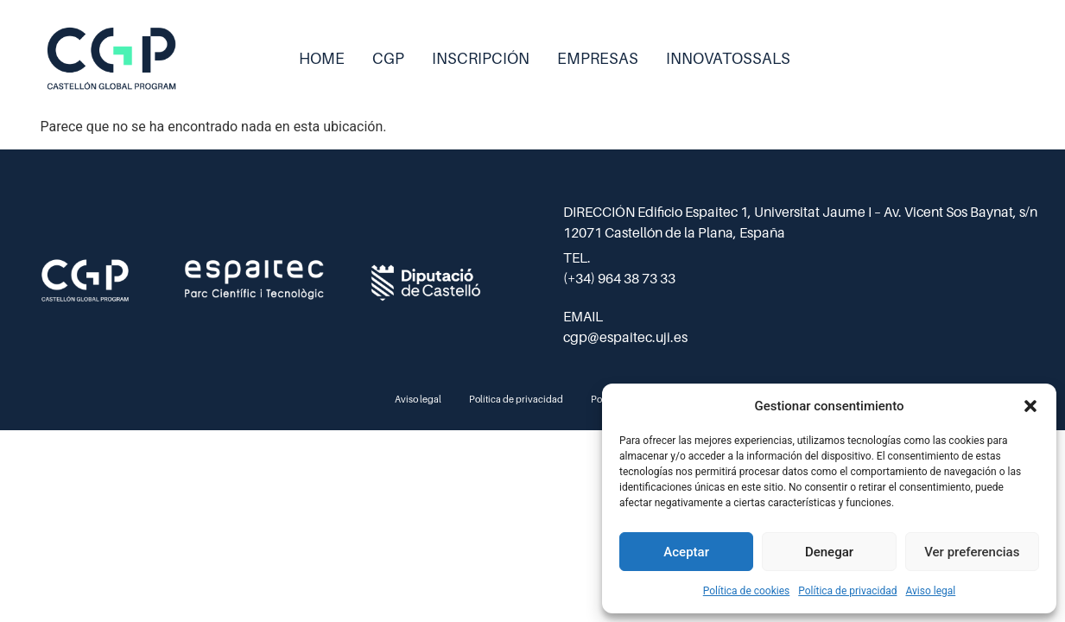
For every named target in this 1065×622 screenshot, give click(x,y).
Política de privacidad (847, 591)
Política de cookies (746, 591)
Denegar (829, 552)
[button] (1030, 406)
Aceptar (686, 552)
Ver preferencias (971, 552)
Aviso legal (930, 591)
